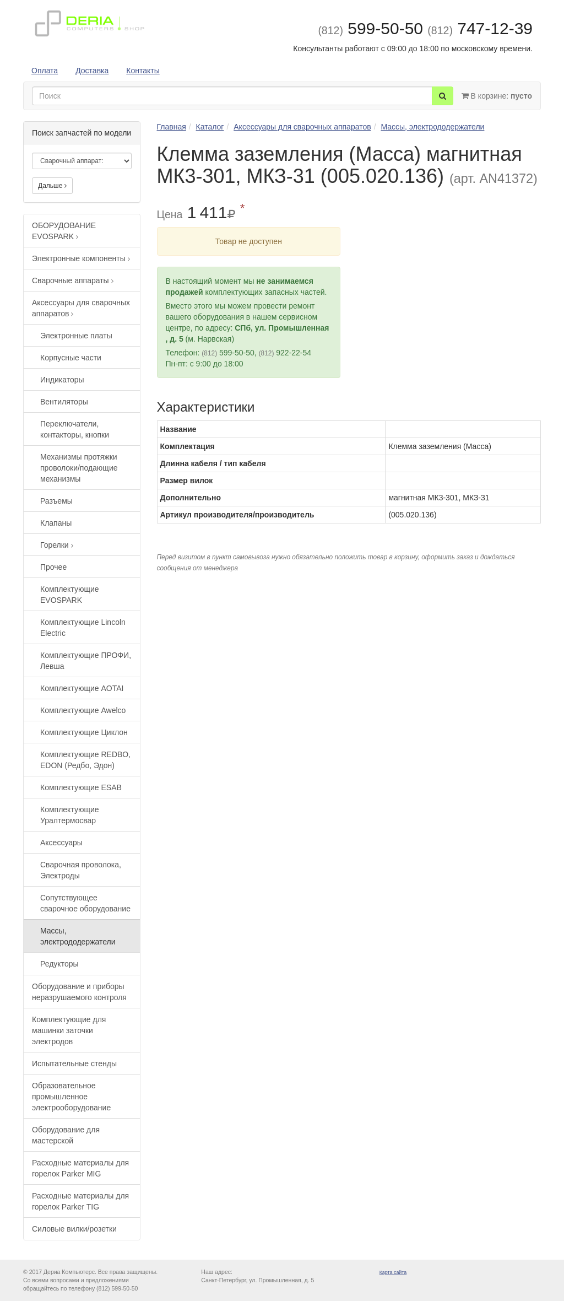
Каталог (210, 126)
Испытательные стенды (74, 1063)
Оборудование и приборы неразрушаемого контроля (79, 992)
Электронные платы (76, 335)
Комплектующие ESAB (81, 787)
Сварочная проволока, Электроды (80, 870)
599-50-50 (370, 28)
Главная (171, 126)
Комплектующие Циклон (84, 732)
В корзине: (497, 95)
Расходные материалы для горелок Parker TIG (80, 1201)
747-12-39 (480, 28)
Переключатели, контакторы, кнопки (74, 429)
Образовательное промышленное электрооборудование (71, 1096)
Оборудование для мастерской (66, 1135)
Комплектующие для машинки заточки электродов (69, 1030)
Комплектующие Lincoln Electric (83, 628)
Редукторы (59, 963)
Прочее (53, 567)
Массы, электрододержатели (78, 936)
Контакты (142, 70)
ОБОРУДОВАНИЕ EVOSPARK (64, 231)
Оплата (44, 70)
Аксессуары (61, 842)
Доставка (92, 70)
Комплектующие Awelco (83, 710)
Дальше (52, 186)
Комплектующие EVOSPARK (69, 594)
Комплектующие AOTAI (81, 688)
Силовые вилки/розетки (74, 1228)
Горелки (56, 545)
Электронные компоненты (81, 258)
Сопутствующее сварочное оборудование (85, 903)
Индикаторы (62, 379)
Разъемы (56, 500)
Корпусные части (70, 357)
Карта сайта (393, 1272)
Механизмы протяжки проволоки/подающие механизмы (79, 467)
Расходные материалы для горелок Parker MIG (80, 1168)
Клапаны (56, 523)
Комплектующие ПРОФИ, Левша (85, 661)
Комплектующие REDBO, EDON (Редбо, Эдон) (85, 760)
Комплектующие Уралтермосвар (69, 815)
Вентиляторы (64, 401)
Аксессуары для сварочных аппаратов (81, 308)
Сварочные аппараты (72, 280)
